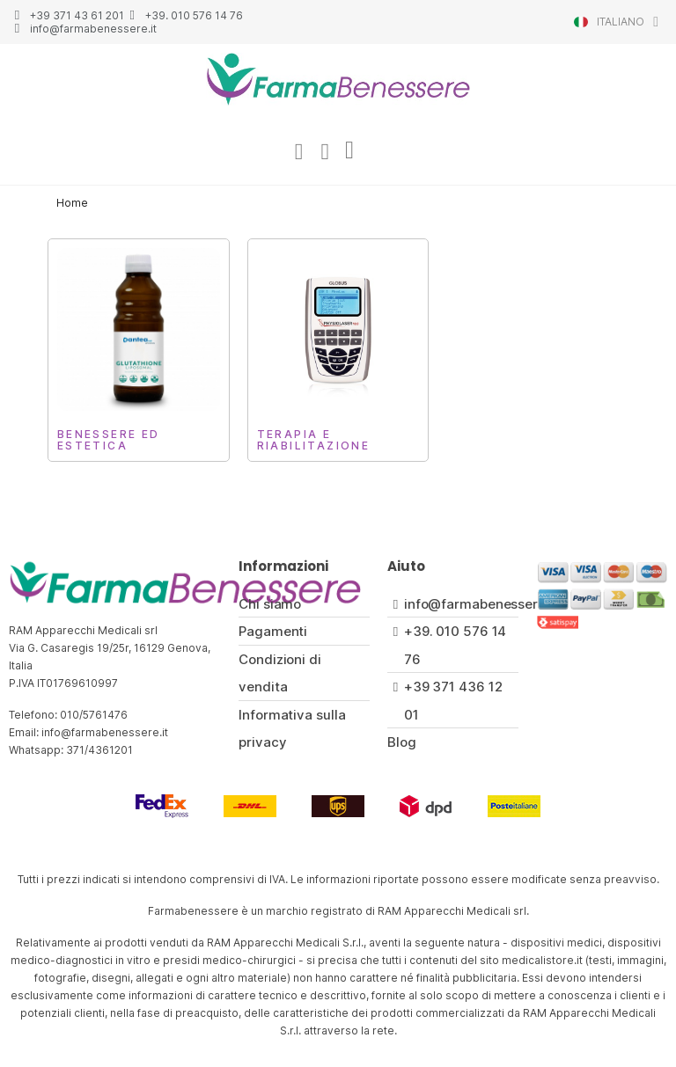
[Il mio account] (298, 152)
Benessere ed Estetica (108, 440)
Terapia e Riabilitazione (314, 440)
